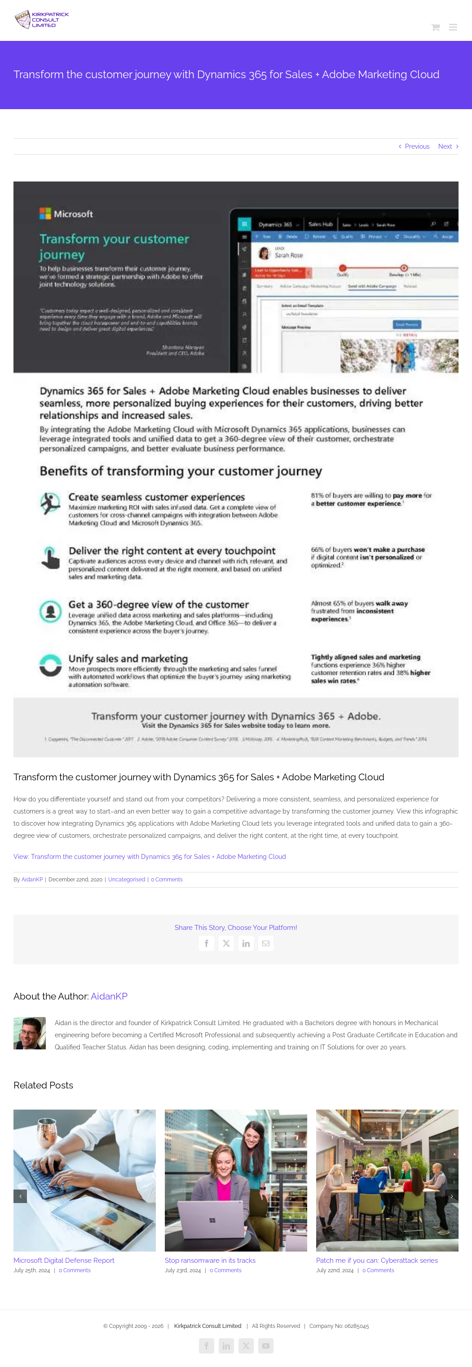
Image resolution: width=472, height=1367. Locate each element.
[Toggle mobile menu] (454, 27)
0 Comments (167, 879)
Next (445, 146)
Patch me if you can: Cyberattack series (377, 1260)
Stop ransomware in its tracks (210, 1260)
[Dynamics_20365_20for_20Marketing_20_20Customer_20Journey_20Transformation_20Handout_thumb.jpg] (236, 469)
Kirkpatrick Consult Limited (208, 1326)
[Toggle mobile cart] (435, 27)
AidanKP (32, 879)
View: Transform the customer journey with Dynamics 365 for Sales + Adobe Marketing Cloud (149, 856)
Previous (417, 146)
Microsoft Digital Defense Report (64, 1260)
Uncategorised (126, 879)
